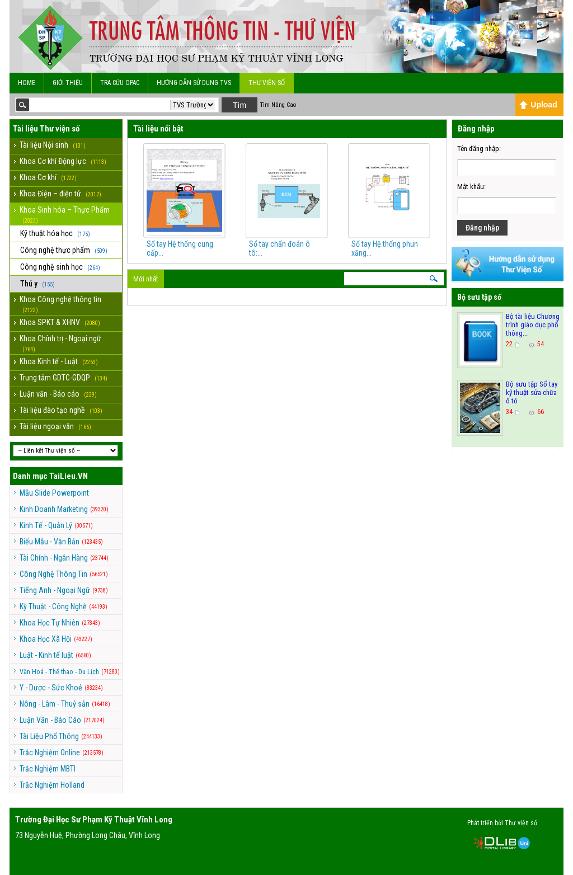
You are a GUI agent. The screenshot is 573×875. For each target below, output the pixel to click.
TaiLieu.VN (68, 476)
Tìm (239, 105)
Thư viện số (266, 83)
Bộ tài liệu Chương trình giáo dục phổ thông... (533, 324)
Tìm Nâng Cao (278, 105)
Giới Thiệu (68, 83)
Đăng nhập (482, 227)
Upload (538, 104)
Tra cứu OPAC (119, 83)
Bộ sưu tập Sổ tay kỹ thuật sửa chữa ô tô (531, 392)
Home (26, 83)
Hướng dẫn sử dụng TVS (194, 83)
